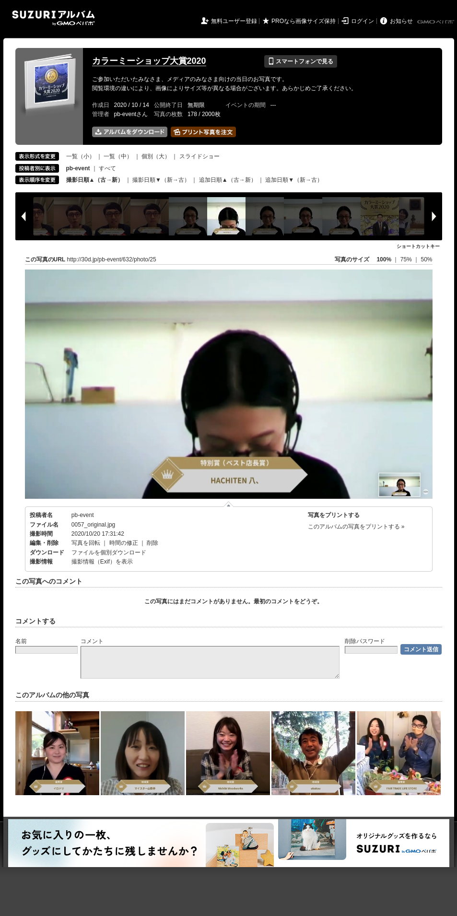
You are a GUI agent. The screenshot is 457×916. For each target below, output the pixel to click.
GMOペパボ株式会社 (436, 22)
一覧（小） (80, 156)
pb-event (82, 515)
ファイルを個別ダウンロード (108, 552)
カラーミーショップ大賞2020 (149, 61)
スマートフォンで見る (300, 61)
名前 (21, 641)
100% (384, 259)
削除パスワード (365, 641)
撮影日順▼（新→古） (161, 179)
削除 (152, 543)
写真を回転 (85, 543)
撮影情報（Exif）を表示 (102, 561)
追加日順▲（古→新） (228, 179)
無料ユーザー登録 (234, 21)
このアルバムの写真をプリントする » (356, 526)
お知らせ (401, 21)
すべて (107, 168)
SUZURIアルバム (53, 18)
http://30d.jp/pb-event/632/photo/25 (111, 259)
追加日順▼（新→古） (294, 179)
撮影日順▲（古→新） (95, 179)
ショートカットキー (418, 246)
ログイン (362, 21)
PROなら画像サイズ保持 (303, 21)
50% (426, 259)
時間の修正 (123, 543)
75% (406, 259)
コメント (92, 641)
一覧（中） (118, 156)
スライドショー (199, 156)
